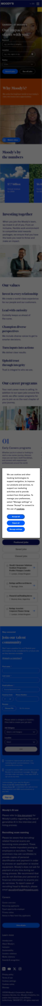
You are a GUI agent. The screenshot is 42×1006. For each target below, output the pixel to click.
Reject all (15, 523)
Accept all (16, 517)
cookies (20, 508)
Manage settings (16, 529)
